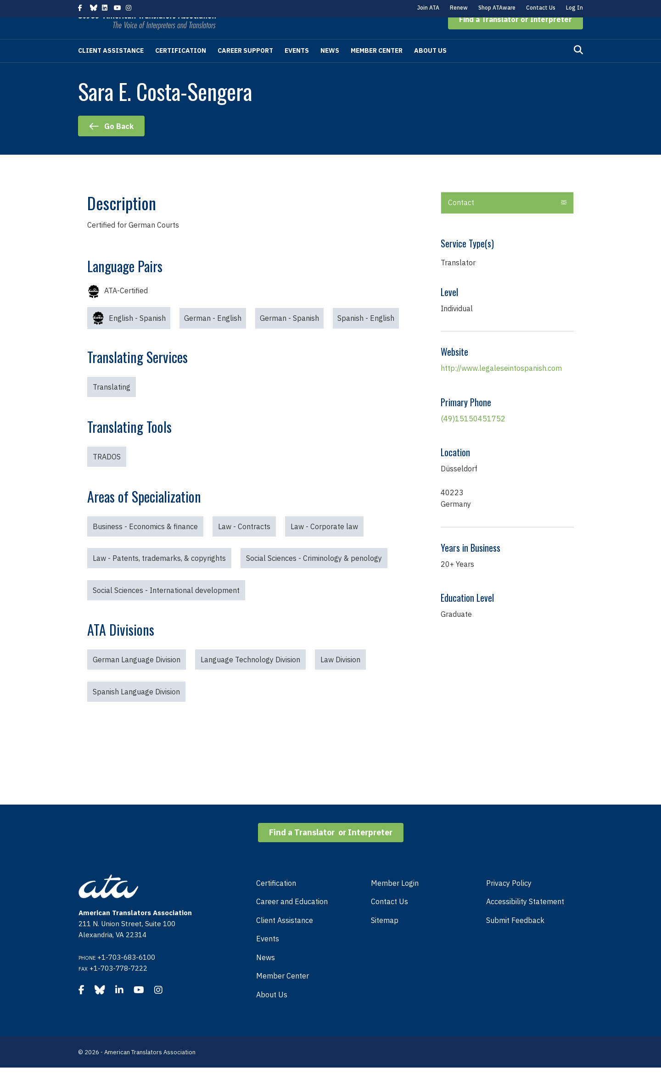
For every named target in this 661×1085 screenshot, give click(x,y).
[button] (515, 37)
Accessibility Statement (525, 918)
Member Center (377, 68)
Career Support (245, 68)
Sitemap (384, 937)
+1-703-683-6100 (126, 974)
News (329, 68)
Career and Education (292, 918)
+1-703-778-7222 (118, 985)
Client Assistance (111, 68)
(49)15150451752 (473, 436)
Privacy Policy (509, 900)
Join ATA (428, 7)
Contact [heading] (461, 219)
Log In (574, 7)
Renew (459, 7)
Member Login (395, 900)
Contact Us (540, 7)
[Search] (578, 67)
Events (297, 68)
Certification (180, 68)
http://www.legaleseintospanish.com (501, 385)
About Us (430, 68)
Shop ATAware (496, 7)
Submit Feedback (515, 937)
